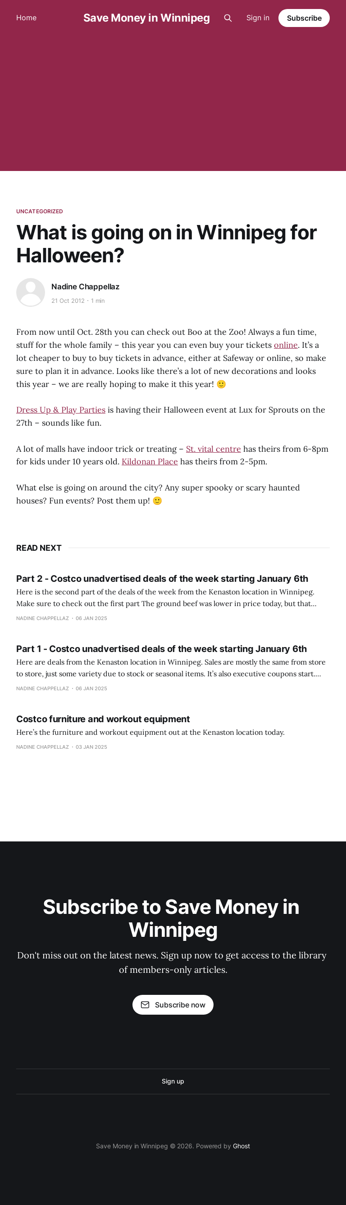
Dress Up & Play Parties (60, 410)
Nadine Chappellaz (85, 286)
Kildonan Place (150, 461)
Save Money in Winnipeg (146, 18)
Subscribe (304, 17)
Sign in (257, 17)
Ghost (241, 1146)
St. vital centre (213, 449)
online (286, 345)
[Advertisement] (173, 103)
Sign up (173, 1081)
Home (26, 17)
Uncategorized (40, 211)
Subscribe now (173, 1004)
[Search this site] (228, 18)
